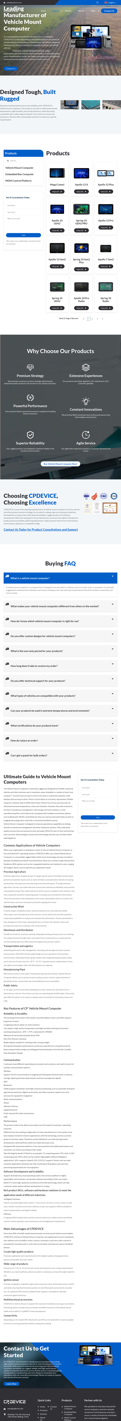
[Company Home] (11, 10)
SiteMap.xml (87, 1416)
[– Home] (15, 1377)
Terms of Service (57, 1416)
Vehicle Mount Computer (19, 167)
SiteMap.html (73, 1416)
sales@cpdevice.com (14, 3)
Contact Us (109, 11)
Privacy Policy (40, 1416)
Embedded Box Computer (19, 174)
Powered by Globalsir (110, 1417)
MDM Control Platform (18, 180)
